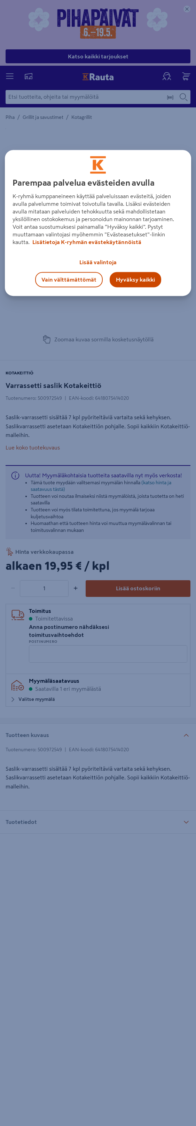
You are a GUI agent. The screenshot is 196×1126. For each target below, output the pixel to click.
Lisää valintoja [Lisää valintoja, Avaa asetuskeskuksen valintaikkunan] (98, 262)
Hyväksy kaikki (135, 279)
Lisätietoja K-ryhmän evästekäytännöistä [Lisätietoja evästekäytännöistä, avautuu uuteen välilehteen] (86, 242)
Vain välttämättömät (68, 279)
